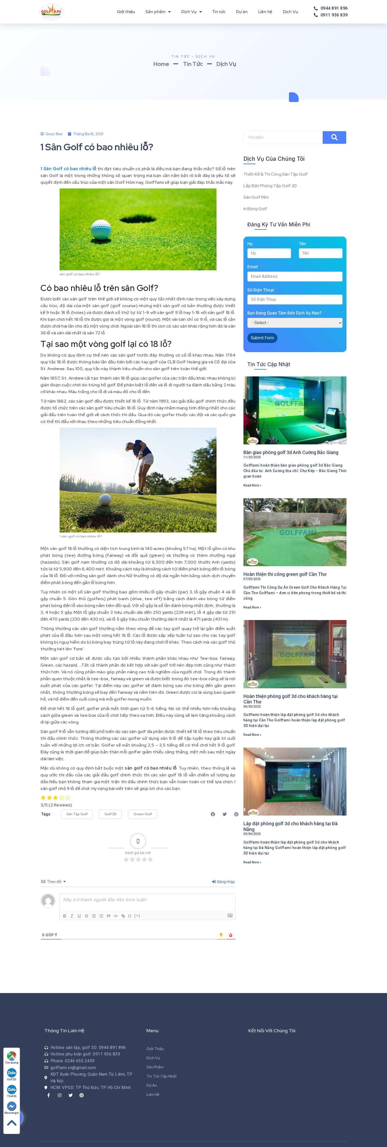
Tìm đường (11, 1057)
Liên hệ (265, 11)
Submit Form (262, 337)
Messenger (11, 1108)
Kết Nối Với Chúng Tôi (271, 1031)
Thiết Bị (11, 1091)
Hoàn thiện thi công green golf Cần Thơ (284, 574)
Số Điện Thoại (260, 290)
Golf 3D (11, 1074)
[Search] (334, 137)
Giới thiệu (126, 11)
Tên (302, 243)
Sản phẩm (158, 11)
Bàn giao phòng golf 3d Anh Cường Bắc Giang (290, 452)
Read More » (252, 485)
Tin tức (218, 11)
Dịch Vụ (191, 11)
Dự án (242, 11)
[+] (137, 915)
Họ (250, 243)
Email (252, 266)
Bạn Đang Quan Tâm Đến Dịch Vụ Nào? (284, 313)
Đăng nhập (223, 882)
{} (130, 915)
